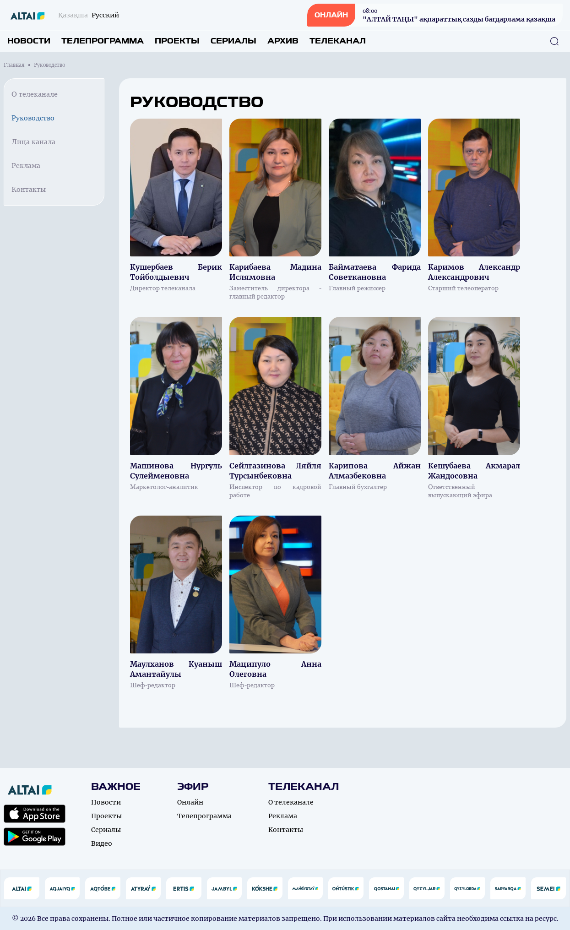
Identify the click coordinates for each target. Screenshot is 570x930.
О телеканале (34, 94)
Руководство (32, 118)
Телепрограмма (102, 41)
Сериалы (233, 41)
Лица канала (33, 141)
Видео (101, 843)
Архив (283, 41)
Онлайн (190, 802)
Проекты (177, 41)
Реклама (25, 165)
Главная (14, 65)
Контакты (28, 189)
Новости (28, 41)
